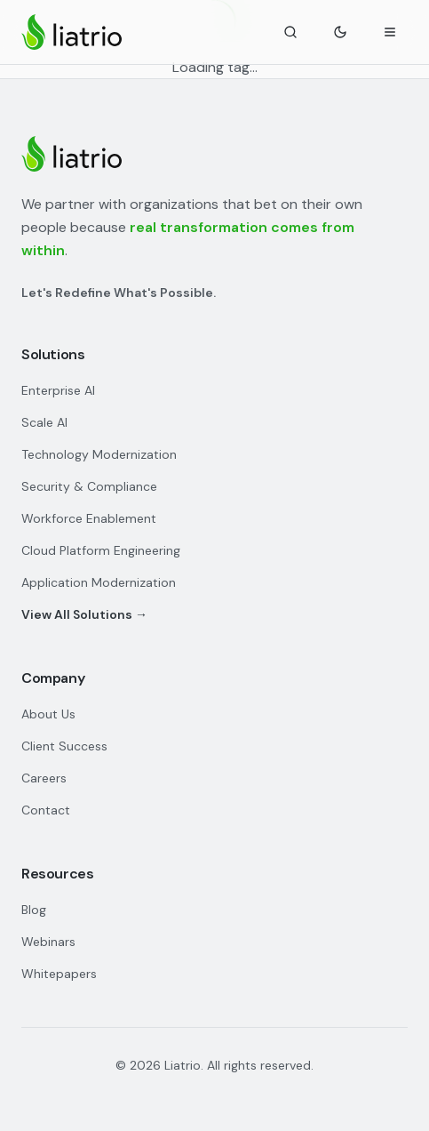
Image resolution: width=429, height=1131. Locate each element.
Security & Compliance (89, 486)
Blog (33, 910)
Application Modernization (98, 582)
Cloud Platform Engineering (100, 550)
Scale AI (44, 422)
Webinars (48, 942)
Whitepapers (59, 974)
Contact (45, 810)
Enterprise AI (58, 390)
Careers (44, 778)
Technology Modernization (99, 454)
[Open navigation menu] (390, 32)
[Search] (290, 32)
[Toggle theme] (340, 32)
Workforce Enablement (88, 518)
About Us (48, 714)
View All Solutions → (84, 614)
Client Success (64, 746)
